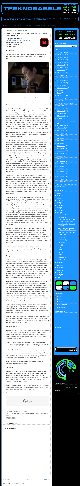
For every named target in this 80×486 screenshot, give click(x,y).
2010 (58, 275)
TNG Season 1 (61, 130)
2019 (58, 205)
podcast (25, 413)
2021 (58, 200)
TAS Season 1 (61, 125)
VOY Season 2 (61, 166)
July (60, 245)
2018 (58, 208)
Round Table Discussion (64, 103)
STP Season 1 (61, 111)
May (60, 249)
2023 (58, 195)
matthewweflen (63, 304)
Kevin (60, 299)
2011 (58, 272)
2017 (58, 210)
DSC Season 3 (61, 75)
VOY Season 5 (61, 174)
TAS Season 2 (61, 128)
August (61, 242)
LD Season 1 (60, 90)
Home (27, 479)
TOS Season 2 (61, 151)
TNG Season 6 (61, 143)
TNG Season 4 (61, 138)
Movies (59, 93)
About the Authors (39, 25)
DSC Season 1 (61, 70)
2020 (58, 203)
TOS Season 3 (61, 153)
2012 (58, 270)
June (60, 247)
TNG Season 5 (61, 140)
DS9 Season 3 (61, 57)
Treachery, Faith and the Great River (18, 40)
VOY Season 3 (61, 169)
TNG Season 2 (61, 133)
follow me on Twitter (71, 387)
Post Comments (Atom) (17, 483)
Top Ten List (60, 158)
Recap (58, 100)
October (61, 237)
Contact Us (51, 25)
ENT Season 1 (61, 77)
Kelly (60, 296)
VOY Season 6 (61, 176)
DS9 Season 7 (18, 413)
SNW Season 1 (61, 105)
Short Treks (60, 118)
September (62, 240)
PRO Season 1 (61, 95)
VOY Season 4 (61, 171)
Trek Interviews (61, 161)
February (61, 257)
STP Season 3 (61, 116)
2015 (58, 262)
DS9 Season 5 (61, 62)
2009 (58, 277)
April (60, 252)
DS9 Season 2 (61, 54)
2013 (58, 267)
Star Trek (31, 413)
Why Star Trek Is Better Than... (66, 184)
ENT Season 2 (61, 80)
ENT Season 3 (61, 83)
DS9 (12, 413)
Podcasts (28, 25)
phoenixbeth (62, 307)
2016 (58, 213)
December (62, 215)
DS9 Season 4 (61, 60)
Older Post (47, 479)
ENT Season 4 (61, 85)
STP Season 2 (61, 113)
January (61, 259)
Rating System (18, 25)
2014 (58, 265)
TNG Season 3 (61, 135)
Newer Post (6, 479)
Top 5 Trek (60, 156)
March (61, 254)
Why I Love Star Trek (63, 181)
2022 (58, 198)
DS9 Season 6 (61, 65)
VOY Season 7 (61, 179)
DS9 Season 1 (61, 52)
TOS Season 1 (61, 148)
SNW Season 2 (61, 108)
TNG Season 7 (61, 146)
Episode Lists (6, 25)
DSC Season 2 (61, 72)
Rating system (61, 98)
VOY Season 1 (61, 163)
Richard (61, 302)
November (62, 217)
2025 (58, 193)
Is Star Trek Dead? (62, 88)
